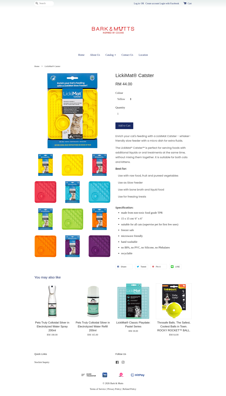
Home (81, 54)
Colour (119, 92)
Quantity (120, 107)
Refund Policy (129, 389)
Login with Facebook (169, 3)
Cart (190, 3)
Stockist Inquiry (41, 362)
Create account (152, 3)
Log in (137, 3)
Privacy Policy (114, 389)
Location (143, 54)
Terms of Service (98, 389)
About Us (95, 54)
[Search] (44, 3)
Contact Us (127, 54)
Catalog (111, 54)
